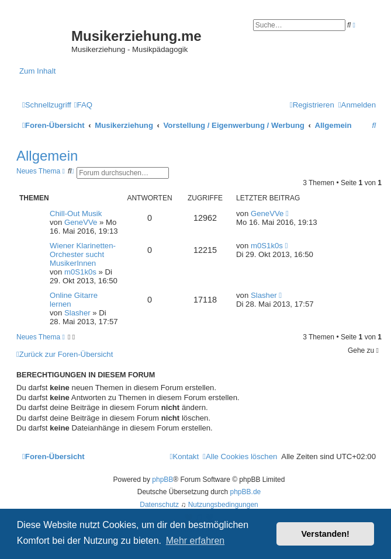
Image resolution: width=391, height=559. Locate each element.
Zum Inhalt (37, 71)
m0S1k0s (80, 272)
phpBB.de (245, 492)
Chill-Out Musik (76, 213)
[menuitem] (83, 104)
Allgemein (47, 156)
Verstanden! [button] (326, 534)
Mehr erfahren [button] (195, 541)
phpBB (162, 479)
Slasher (77, 312)
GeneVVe (80, 222)
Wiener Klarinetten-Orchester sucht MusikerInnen (83, 254)
